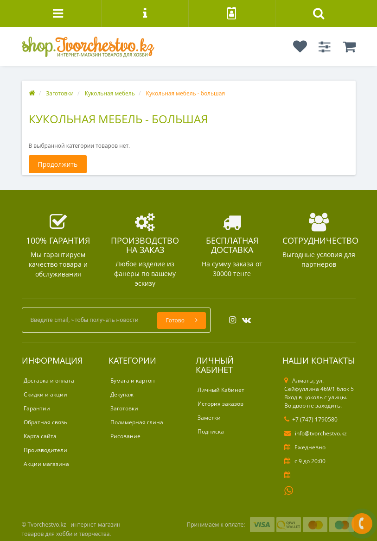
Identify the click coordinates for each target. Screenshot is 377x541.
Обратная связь (45, 422)
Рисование (125, 436)
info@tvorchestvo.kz (315, 433)
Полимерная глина (136, 422)
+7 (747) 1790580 (311, 419)
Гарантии (37, 408)
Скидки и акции (45, 394)
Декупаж (122, 394)
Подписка (211, 431)
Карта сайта (40, 436)
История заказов (220, 404)
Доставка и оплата (49, 380)
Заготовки (124, 408)
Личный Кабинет (221, 390)
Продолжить (58, 164)
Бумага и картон (132, 380)
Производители (45, 450)
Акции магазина (46, 464)
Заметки (209, 417)
